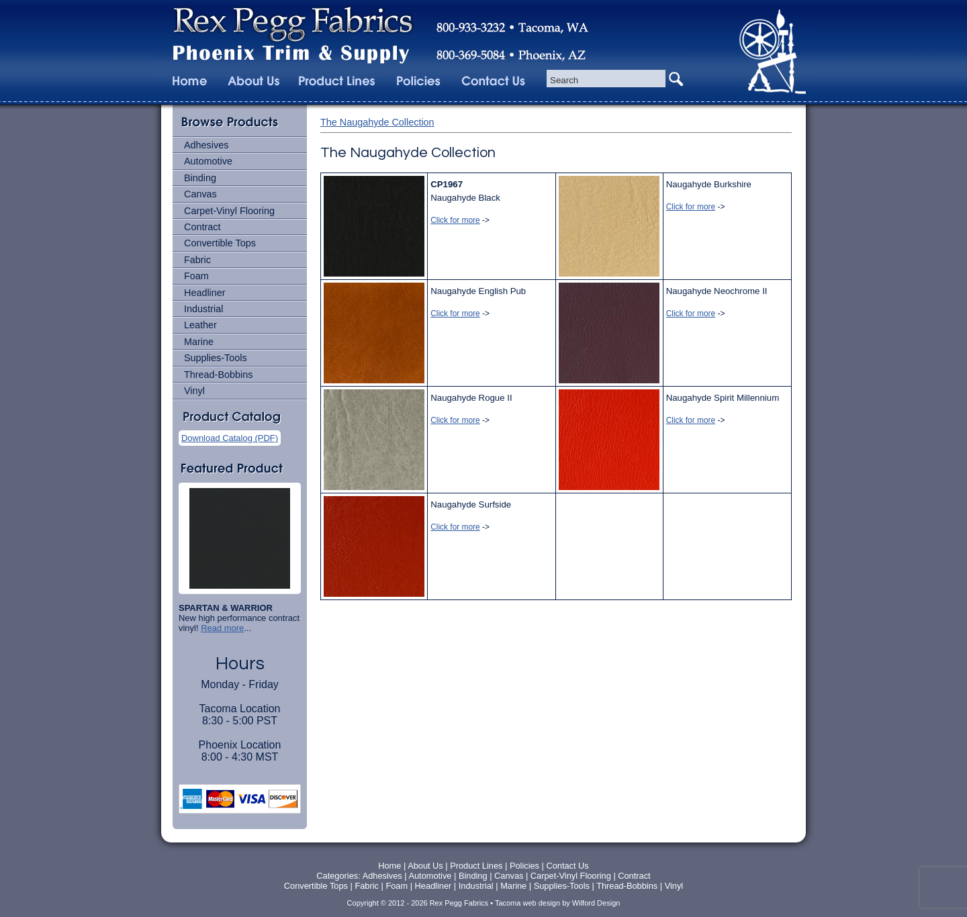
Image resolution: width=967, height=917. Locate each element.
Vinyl (194, 390)
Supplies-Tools (215, 357)
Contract (202, 227)
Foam (196, 276)
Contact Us (567, 866)
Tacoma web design (527, 903)
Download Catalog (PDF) (229, 438)
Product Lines (476, 866)
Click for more (454, 220)
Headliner (205, 292)
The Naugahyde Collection (377, 122)
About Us (425, 866)
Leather (200, 325)
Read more (222, 628)
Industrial (203, 308)
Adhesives (206, 145)
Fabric (197, 259)
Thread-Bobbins (218, 374)
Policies (526, 866)
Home (389, 866)
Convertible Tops (220, 243)
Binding (200, 178)
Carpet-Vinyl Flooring (229, 210)
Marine (199, 341)
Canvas (200, 194)
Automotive (208, 161)
